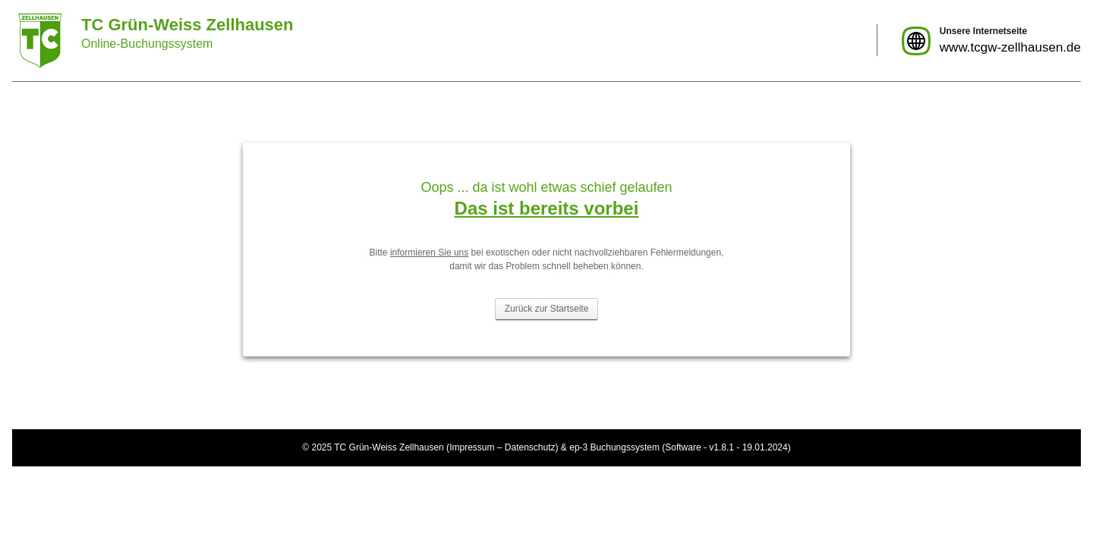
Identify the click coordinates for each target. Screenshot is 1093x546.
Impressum (471, 447)
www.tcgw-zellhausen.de (1010, 47)
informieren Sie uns (429, 252)
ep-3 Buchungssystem (614, 447)
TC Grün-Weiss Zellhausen (389, 447)
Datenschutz (530, 447)
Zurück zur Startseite (547, 308)
